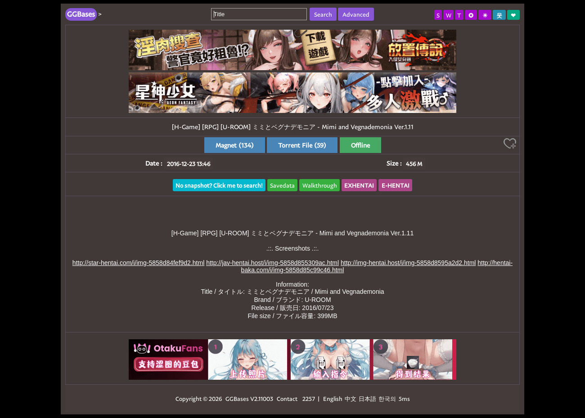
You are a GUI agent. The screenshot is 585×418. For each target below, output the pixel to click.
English (332, 398)
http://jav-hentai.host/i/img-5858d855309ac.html (272, 262)
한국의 (387, 398)
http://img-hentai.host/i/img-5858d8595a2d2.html (408, 262)
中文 (350, 398)
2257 (308, 398)
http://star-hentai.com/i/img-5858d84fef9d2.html (138, 262)
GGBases (237, 398)
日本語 (367, 398)
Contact (287, 398)
